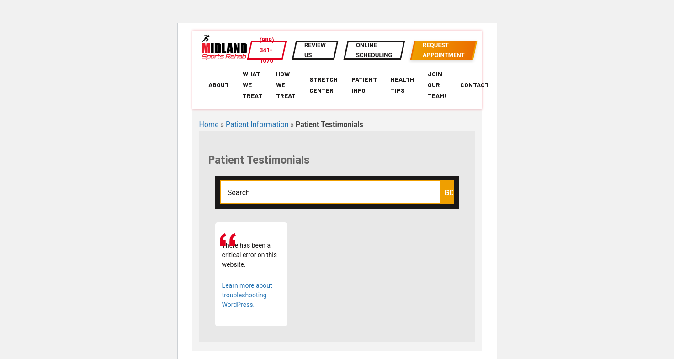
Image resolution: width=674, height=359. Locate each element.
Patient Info (364, 84)
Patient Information (257, 124)
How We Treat (286, 85)
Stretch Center (323, 84)
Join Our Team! (437, 85)
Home (209, 124)
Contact (474, 85)
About (218, 85)
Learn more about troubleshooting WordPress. (247, 295)
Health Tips (402, 84)
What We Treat (252, 85)
